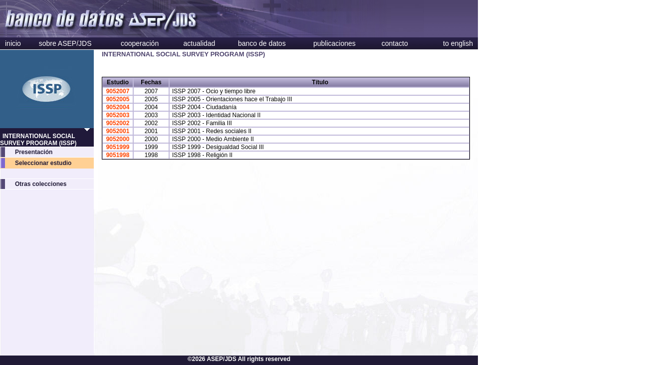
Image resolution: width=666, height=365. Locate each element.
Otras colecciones (40, 184)
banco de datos (262, 43)
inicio (13, 43)
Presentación (33, 152)
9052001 (118, 131)
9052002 (118, 123)
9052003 (118, 115)
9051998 (118, 155)
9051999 (118, 147)
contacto (395, 43)
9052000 (118, 139)
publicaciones (334, 43)
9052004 (118, 107)
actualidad (200, 43)
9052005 (118, 99)
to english (458, 43)
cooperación (140, 43)
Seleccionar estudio (43, 163)
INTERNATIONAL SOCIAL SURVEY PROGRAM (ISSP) (38, 140)
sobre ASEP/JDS (65, 43)
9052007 (118, 91)
